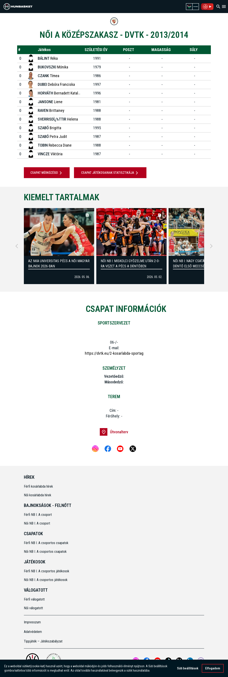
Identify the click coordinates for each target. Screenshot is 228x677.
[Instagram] (95, 448)
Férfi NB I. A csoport (38, 515)
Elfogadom (212, 669)
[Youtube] (120, 448)
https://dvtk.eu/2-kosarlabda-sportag (114, 353)
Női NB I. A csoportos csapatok (45, 552)
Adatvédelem (33, 632)
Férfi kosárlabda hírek (38, 486)
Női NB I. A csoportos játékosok (45, 580)
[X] (133, 448)
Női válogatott (33, 608)
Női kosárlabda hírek (37, 495)
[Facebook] (108, 448)
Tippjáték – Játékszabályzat (43, 641)
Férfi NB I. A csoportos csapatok (46, 543)
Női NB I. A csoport (37, 523)
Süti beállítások (187, 669)
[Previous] (16, 246)
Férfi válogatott (34, 599)
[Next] (211, 246)
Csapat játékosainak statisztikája (110, 172)
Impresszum (32, 622)
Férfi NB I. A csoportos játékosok (46, 571)
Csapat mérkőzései (46, 172)
